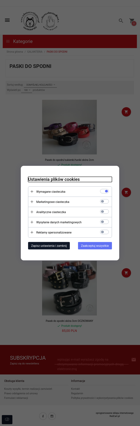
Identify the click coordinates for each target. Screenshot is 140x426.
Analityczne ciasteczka (51, 212)
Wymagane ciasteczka (50, 191)
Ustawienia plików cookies (54, 179)
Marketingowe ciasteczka (52, 201)
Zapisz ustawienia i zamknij (49, 245)
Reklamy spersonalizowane (53, 232)
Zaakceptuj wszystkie (95, 245)
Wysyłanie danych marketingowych (58, 222)
